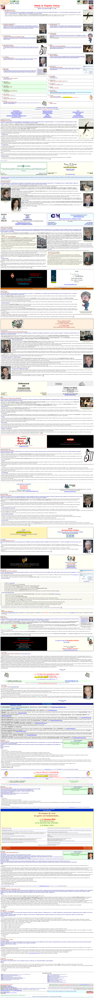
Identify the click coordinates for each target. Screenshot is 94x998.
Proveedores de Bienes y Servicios (47, 809)
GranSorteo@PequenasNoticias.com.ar (30, 777)
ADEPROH (2, 974)
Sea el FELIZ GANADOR (47, 772)
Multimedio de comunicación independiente (11, 398)
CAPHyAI (2, 978)
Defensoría (23, 383)
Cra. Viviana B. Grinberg (47, 113)
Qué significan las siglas (47, 973)
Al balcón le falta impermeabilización (9, 852)
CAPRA (2, 979)
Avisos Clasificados (47, 704)
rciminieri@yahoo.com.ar (6, 715)
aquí (25, 535)
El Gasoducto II (5, 686)
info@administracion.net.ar (72, 807)
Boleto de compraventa (6, 495)
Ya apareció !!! (24, 436)
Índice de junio (4, 617)
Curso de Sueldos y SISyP (7, 939)
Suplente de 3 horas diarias (7, 959)
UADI (48, 980)
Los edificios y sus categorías (7, 911)
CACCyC (2, 977)
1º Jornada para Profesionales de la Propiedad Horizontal (14, 331)
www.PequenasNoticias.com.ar (12, 612)
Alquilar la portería (5, 741)
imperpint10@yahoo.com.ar (70, 394)
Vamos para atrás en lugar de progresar (10, 653)
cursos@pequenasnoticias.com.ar (34, 953)
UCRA (48, 981)
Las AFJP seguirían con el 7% (8, 540)
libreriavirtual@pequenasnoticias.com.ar (23, 223)
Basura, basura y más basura (7, 450)
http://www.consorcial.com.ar (70, 491)
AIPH (1, 975)
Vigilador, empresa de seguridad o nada (10, 889)
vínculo (14, 628)
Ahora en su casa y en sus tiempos (24, 638)
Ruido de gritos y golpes (6, 787)
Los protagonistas (5, 292)
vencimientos (72, 612)
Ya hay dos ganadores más (48, 674)
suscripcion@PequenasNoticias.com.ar (85, 984)
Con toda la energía (5, 182)
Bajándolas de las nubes (6, 120)
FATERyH (48, 976)
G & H (78, 110)
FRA (48, 977)
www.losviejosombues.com (70, 284)
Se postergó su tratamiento (7, 228)
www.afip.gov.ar (86, 581)
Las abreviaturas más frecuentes (52, 107)
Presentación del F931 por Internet (9, 571)
